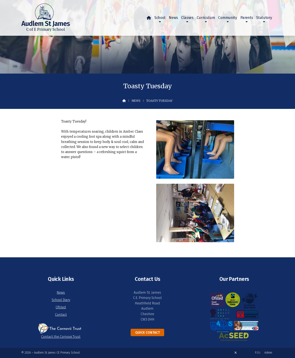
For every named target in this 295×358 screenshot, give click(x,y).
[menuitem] (149, 18)
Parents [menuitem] (246, 18)
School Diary (61, 300)
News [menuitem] (173, 18)
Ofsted (61, 307)
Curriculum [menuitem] (206, 18)
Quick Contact (147, 332)
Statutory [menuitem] (264, 18)
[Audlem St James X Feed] (235, 352)
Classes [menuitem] (187, 18)
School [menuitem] (159, 18)
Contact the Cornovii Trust (60, 337)
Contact (61, 315)
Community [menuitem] (227, 18)
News (136, 101)
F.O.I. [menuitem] (258, 352)
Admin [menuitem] (268, 352)
